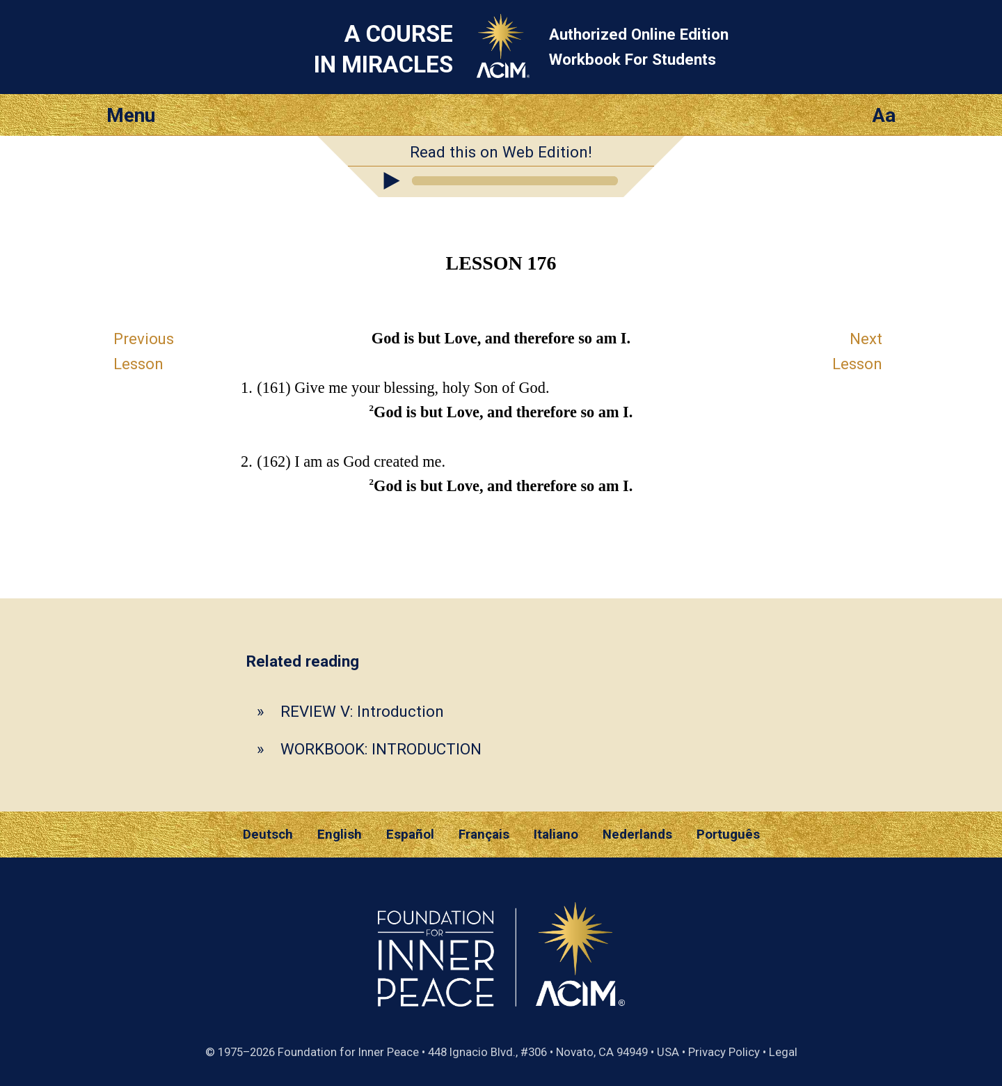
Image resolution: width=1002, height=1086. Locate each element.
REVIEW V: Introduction (362, 711)
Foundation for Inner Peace (348, 1052)
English (339, 834)
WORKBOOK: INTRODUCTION (381, 749)
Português (728, 834)
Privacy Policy (724, 1052)
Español (410, 834)
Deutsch (268, 834)
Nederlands (637, 834)
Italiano (556, 834)
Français (484, 834)
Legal (783, 1052)
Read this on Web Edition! (501, 152)
